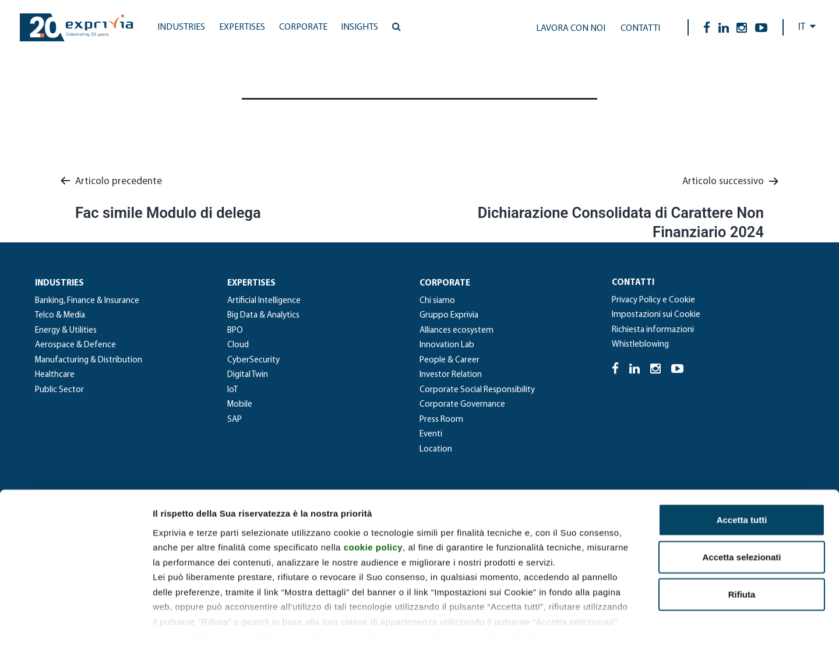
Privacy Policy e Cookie (653, 300)
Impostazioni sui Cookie (656, 315)
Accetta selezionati (741, 504)
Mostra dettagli (612, 622)
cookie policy (373, 494)
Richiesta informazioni (653, 330)
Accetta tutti (742, 466)
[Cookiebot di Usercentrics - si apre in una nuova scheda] (75, 622)
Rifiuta (742, 541)
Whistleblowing (640, 344)
